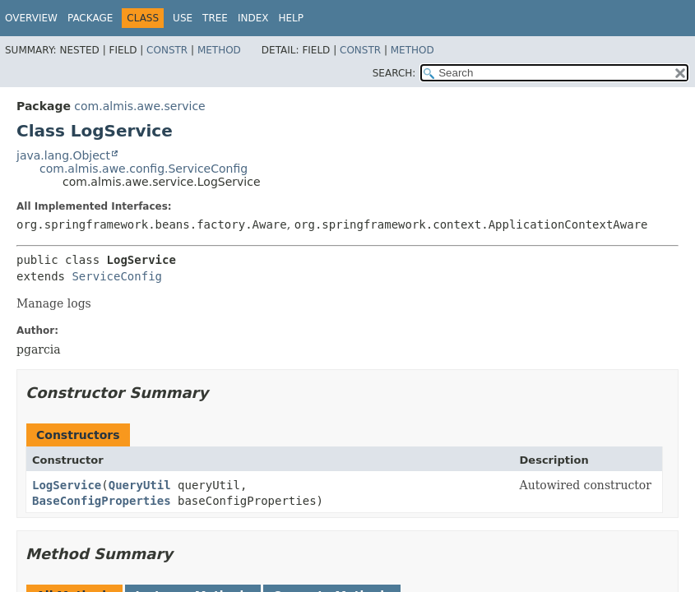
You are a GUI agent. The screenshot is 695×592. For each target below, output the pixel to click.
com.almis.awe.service (139, 106)
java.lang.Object (63, 155)
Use (182, 18)
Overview (31, 18)
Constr (167, 50)
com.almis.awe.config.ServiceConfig (143, 168)
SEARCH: (394, 73)
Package (90, 18)
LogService (66, 485)
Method (219, 50)
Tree (215, 18)
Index (253, 18)
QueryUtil (140, 485)
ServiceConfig (117, 276)
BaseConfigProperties (101, 500)
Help (290, 18)
